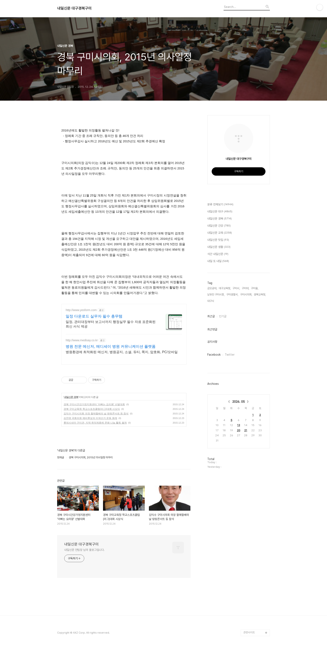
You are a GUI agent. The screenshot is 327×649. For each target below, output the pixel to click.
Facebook (214, 354)
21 (245, 430)
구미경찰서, (232, 294)
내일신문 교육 (219, 233)
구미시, (236, 288)
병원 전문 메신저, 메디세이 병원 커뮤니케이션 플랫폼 (111, 346)
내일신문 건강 (219, 226)
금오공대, (212, 288)
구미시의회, (246, 294)
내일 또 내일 (218, 261)
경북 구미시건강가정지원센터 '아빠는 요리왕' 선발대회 (94, 404)
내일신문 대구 (219, 212)
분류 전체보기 (220, 205)
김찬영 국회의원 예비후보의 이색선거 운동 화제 (90, 418)
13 (238, 425)
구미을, (254, 288)
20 (238, 430)
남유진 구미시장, (216, 294)
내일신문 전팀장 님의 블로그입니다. (84, 549)
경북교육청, (260, 294)
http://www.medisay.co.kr (82, 340)
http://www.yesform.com (81, 310)
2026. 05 (238, 402)
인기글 (222, 316)
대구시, (211, 301)
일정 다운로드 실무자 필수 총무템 (94, 316)
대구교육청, (225, 288)
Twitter (230, 354)
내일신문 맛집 (218, 240)
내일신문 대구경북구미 (74, 8)
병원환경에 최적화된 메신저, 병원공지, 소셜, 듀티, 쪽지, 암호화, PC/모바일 (122, 352)
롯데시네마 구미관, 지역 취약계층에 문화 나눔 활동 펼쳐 (95, 422)
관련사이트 (249, 632)
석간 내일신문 (217, 254)
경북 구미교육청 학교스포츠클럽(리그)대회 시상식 (92, 409)
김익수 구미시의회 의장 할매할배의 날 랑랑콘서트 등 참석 (96, 413)
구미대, (245, 288)
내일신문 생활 (218, 247)
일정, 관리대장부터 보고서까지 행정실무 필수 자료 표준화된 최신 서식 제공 (111, 324)
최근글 (211, 316)
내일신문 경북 (71, 397)
